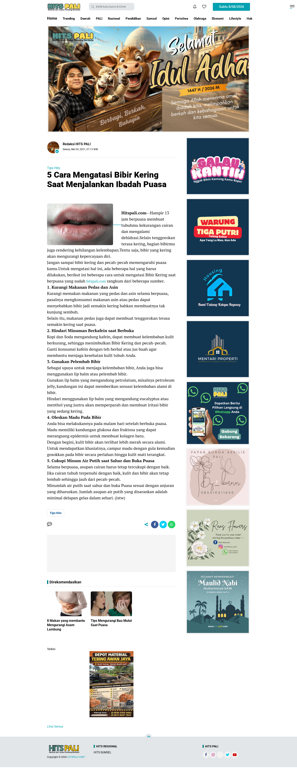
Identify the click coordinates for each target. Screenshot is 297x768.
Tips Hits (53, 168)
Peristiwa (199, 18)
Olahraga (220, 18)
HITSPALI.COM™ (76, 757)
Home (52, 18)
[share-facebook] (152, 525)
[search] (111, 6)
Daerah (89, 18)
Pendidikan (144, 18)
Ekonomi (241, 18)
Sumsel (165, 18)
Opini (181, 18)
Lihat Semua (55, 727)
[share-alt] (143, 525)
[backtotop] (148, 738)
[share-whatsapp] (171, 525)
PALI (105, 18)
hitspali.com (97, 281)
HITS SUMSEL (102, 753)
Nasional (121, 18)
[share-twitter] (162, 525)
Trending (70, 18)
